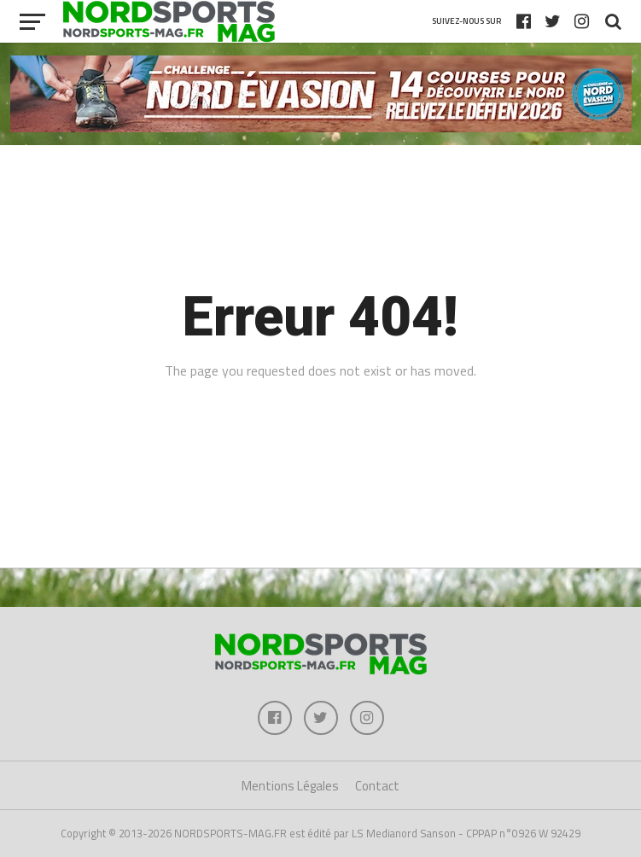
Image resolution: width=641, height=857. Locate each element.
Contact (377, 786)
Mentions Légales (290, 786)
